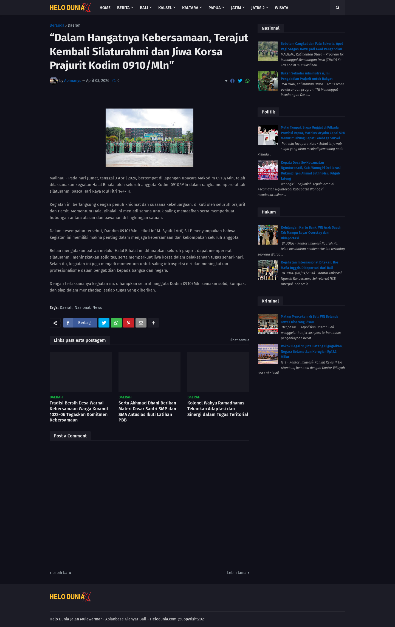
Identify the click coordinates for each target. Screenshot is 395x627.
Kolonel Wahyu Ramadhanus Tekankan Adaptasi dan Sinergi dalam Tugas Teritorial (217, 408)
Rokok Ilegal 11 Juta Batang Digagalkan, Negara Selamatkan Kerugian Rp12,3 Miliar (312, 351)
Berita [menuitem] (123, 7)
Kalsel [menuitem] (165, 7)
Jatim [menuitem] (236, 7)
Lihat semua (239, 340)
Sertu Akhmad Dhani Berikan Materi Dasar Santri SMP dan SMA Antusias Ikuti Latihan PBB (147, 411)
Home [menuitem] (105, 7)
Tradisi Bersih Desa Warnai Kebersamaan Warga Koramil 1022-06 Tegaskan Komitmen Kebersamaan (79, 411)
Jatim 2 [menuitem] (258, 7)
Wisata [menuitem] (281, 7)
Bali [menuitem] (144, 7)
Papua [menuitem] (214, 7)
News (97, 308)
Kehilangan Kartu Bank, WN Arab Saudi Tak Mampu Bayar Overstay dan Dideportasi (310, 233)
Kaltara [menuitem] (190, 7)
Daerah (74, 25)
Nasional (82, 308)
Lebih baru (61, 572)
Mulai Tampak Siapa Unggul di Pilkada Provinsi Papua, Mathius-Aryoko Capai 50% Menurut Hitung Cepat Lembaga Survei (313, 133)
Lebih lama (237, 572)
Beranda (57, 25)
